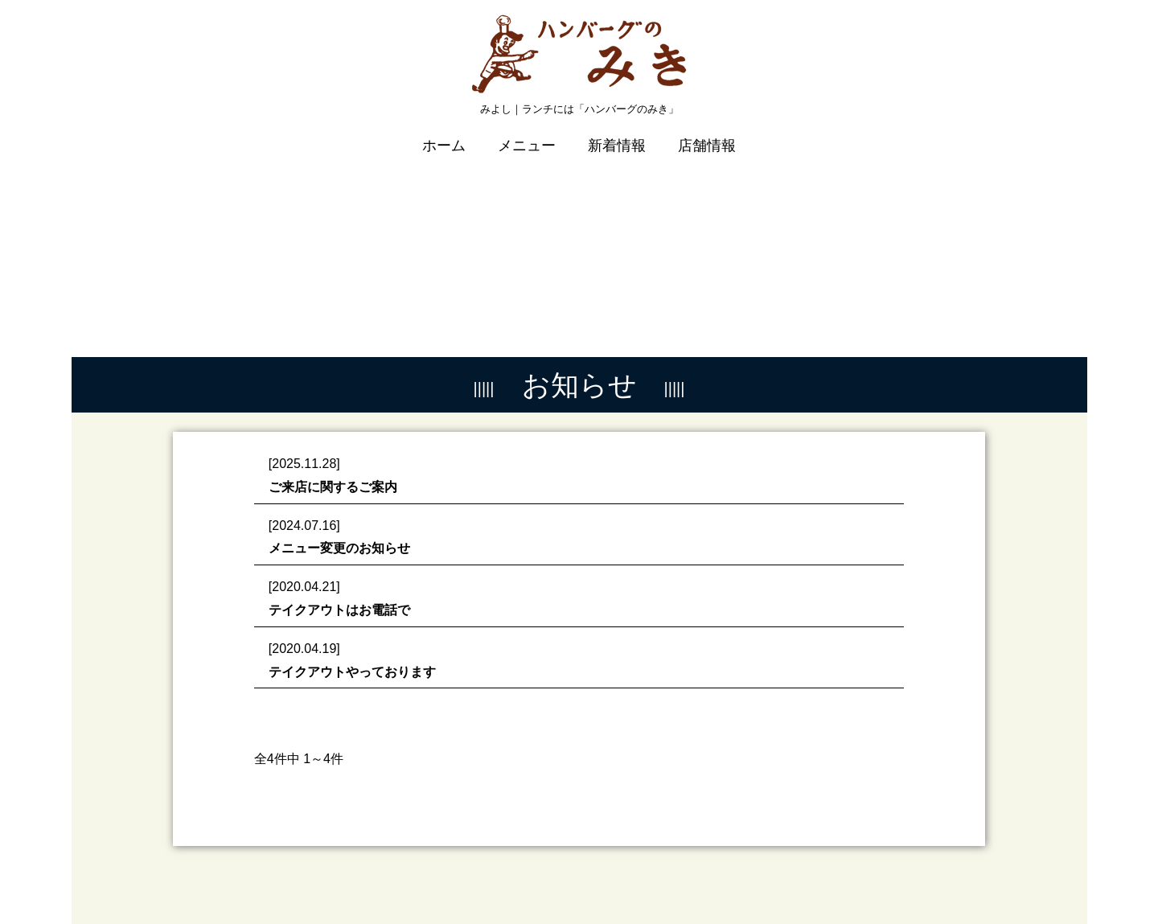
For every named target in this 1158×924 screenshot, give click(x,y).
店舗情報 (707, 134)
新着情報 (617, 134)
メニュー (527, 134)
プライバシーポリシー (920, 873)
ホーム (444, 134)
